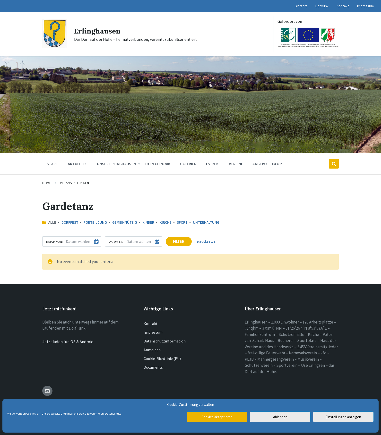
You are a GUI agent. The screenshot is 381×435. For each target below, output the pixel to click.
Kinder (148, 222)
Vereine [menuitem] (236, 163)
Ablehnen (280, 417)
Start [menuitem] (52, 163)
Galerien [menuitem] (188, 163)
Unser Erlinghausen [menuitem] (116, 163)
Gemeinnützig (124, 222)
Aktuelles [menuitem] (78, 163)
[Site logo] (54, 46)
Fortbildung (95, 222)
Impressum (153, 332)
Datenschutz (113, 413)
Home (46, 183)
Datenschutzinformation (165, 341)
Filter (178, 241)
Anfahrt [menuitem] (301, 6)
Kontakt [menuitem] (343, 6)
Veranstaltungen (74, 183)
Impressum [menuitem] (365, 6)
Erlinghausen (97, 30)
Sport (182, 222)
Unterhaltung (206, 222)
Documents (153, 367)
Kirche (166, 222)
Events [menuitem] (212, 163)
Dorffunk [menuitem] (322, 6)
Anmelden (152, 349)
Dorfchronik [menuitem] (158, 163)
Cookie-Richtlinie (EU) (162, 358)
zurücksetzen (207, 241)
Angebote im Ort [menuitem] (268, 163)
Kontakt (151, 323)
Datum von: (54, 241)
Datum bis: (116, 241)
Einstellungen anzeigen (343, 417)
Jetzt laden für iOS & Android (68, 341)
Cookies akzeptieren (217, 417)
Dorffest (69, 222)
